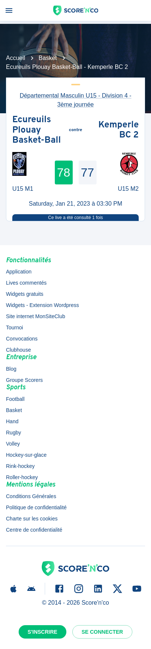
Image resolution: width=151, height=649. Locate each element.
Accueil (15, 58)
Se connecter (102, 632)
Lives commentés (26, 283)
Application (19, 272)
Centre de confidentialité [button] (34, 530)
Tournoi (14, 327)
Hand (12, 421)
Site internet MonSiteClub (35, 316)
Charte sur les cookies (32, 519)
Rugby (13, 433)
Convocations (22, 339)
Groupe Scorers (24, 380)
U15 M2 (128, 189)
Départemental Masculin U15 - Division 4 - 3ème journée (76, 100)
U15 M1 (22, 189)
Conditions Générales (31, 496)
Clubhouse (18, 350)
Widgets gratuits (24, 294)
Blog (11, 369)
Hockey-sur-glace (26, 455)
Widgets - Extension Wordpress (42, 305)
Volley (13, 444)
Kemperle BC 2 (118, 130)
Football (15, 399)
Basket (48, 58)
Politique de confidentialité (36, 507)
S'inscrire (42, 632)
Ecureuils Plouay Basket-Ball (36, 130)
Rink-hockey (20, 466)
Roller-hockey (22, 477)
